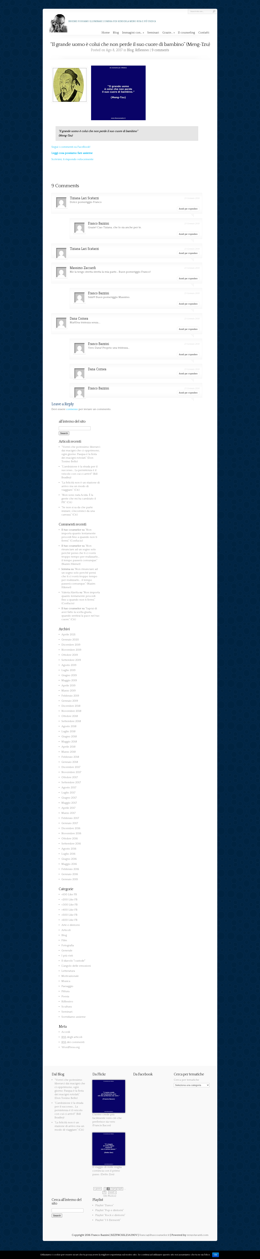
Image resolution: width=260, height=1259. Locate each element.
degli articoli (71, 1037)
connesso (72, 409)
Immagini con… (133, 32)
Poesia (65, 996)
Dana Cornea (79, 318)
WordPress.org (70, 1047)
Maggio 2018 (69, 741)
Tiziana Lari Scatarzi (84, 198)
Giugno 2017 (69, 797)
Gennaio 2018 (69, 762)
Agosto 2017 (68, 787)
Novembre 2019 (71, 649)
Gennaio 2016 (69, 874)
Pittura (65, 991)
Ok (215, 1255)
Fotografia (67, 945)
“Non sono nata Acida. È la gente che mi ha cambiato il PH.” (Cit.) (78, 498)
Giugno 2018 (69, 736)
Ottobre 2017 (69, 777)
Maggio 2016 (69, 864)
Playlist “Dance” (104, 1205)
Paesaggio (67, 986)
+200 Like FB (69, 899)
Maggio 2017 (69, 802)
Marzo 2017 (68, 813)
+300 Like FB (69, 904)
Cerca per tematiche (186, 1079)
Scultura (66, 1006)
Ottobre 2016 (69, 838)
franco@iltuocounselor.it (154, 1235)
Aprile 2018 (68, 746)
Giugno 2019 (69, 675)
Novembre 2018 (71, 711)
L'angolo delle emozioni (76, 965)
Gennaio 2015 (69, 879)
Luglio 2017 (68, 792)
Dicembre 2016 (70, 828)
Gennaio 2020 (70, 639)
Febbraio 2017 (70, 818)
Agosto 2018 (68, 726)
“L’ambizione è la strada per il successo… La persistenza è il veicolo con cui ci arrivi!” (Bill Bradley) (69, 1110)
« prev (97, 1188)
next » (112, 1192)
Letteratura (68, 970)
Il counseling (186, 32)
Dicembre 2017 (70, 767)
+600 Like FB (69, 919)
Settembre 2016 (71, 843)
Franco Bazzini (98, 223)
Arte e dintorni (70, 925)
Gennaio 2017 (69, 823)
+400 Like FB (69, 909)
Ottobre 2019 (69, 654)
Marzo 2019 (68, 690)
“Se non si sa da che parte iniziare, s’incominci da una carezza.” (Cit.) (78, 511)
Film (64, 940)
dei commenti (72, 1042)
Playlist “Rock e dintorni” (110, 1215)
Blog (116, 32)
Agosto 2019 (68, 665)
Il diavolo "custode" (73, 960)
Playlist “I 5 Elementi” (108, 1220)
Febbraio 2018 (70, 756)
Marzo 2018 (68, 751)
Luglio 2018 (68, 731)
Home (106, 32)
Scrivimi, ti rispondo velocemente (72, 159)
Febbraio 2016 (70, 869)
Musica (65, 981)
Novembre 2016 (71, 833)
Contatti (203, 32)
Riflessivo (142, 50)
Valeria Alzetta (70, 592)
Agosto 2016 (68, 848)
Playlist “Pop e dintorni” (109, 1210)
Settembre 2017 (71, 782)
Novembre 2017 (71, 772)
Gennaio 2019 (69, 700)
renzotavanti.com (197, 1235)
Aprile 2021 (68, 634)
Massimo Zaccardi (83, 268)
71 (104, 1192)
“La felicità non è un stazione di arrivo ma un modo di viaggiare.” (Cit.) (80, 486)
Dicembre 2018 (70, 705)
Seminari (153, 32)
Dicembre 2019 (70, 644)
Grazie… (168, 32)
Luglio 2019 (68, 670)
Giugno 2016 (69, 858)
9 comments (160, 50)
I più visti (67, 955)
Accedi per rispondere (188, 208)
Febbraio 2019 (70, 695)
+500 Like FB (69, 914)
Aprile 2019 (68, 685)
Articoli (66, 930)
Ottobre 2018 (69, 716)
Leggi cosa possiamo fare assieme (72, 153)
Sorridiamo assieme (73, 1016)
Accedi (65, 1032)
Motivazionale (70, 976)
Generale (66, 950)
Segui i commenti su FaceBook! (70, 146)
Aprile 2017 (68, 807)
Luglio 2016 (68, 853)
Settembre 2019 (71, 660)
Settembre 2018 (71, 721)
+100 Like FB (69, 894)
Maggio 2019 (69, 680)
